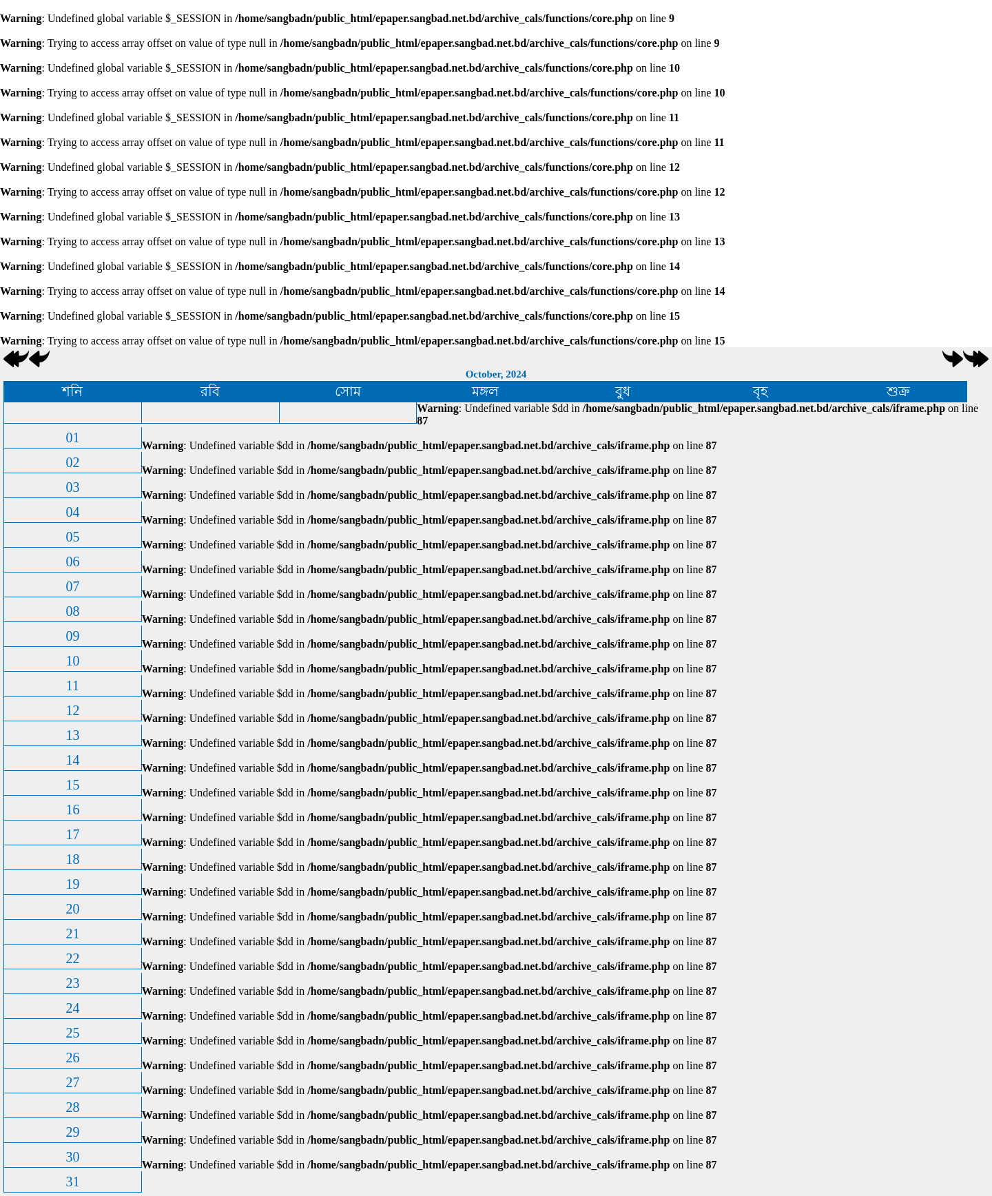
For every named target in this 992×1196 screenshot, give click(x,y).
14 (72, 759)
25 (72, 1032)
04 (72, 511)
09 (72, 635)
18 (72, 859)
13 (72, 735)
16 (72, 809)
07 (72, 586)
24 (72, 1007)
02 (72, 462)
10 (72, 660)
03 (72, 487)
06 (72, 561)
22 (72, 958)
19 (72, 883)
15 (72, 784)
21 (72, 933)
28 (72, 1107)
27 (72, 1082)
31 (72, 1181)
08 (72, 611)
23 (72, 983)
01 (72, 437)
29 (72, 1132)
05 (72, 536)
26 (72, 1057)
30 (72, 1156)
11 (72, 685)
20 (72, 908)
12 (72, 710)
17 (72, 834)
